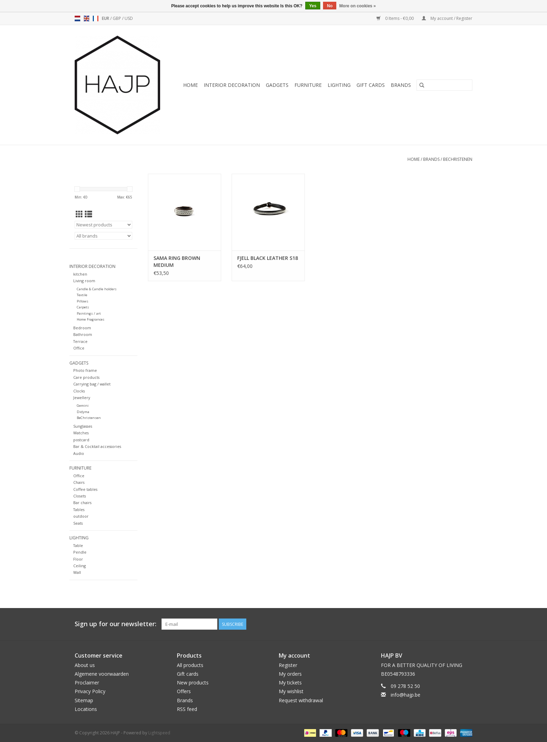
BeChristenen (457, 159)
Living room (84, 280)
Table (78, 545)
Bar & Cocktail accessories (97, 446)
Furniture (308, 85)
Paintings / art (89, 313)
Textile (82, 295)
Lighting (339, 85)
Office (78, 348)
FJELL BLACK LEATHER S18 (267, 258)
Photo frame (85, 370)
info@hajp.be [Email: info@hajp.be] (405, 694)
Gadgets (277, 85)
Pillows (82, 301)
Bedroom (82, 327)
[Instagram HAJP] (466, 624)
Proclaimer (87, 682)
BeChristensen (89, 417)
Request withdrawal (301, 700)
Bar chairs (82, 502)
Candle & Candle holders (97, 289)
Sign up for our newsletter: (115, 624)
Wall (77, 572)
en (86, 18)
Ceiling (79, 565)
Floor (78, 559)
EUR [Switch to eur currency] (106, 18)
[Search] (444, 85)
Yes (312, 5)
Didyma (83, 412)
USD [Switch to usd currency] (129, 18)
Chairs (78, 482)
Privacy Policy (90, 691)
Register (288, 665)
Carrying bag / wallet (92, 384)
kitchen (80, 274)
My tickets (290, 682)
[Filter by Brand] (103, 236)
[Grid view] (79, 214)
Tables (78, 509)
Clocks (79, 391)
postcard (81, 439)
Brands (401, 85)
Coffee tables (85, 489)
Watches (81, 432)
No (329, 5)
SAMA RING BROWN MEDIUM (176, 261)
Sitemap (84, 700)
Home (190, 85)
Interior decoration (232, 85)
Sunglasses (82, 426)
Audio (78, 453)
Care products (86, 377)
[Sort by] (103, 224)
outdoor (81, 516)
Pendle (80, 552)
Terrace (80, 341)
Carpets (83, 307)
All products (190, 665)
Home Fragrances (90, 319)
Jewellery (81, 397)
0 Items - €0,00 (395, 18)
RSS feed (187, 709)
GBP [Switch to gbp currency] (117, 18)
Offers (184, 691)
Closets (79, 496)
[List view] (88, 214)
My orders (290, 673)
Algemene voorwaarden (102, 673)
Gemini (83, 405)
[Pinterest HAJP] (454, 624)
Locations (86, 709)
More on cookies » (357, 5)
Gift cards (371, 85)
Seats (78, 523)
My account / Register (447, 18)
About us (85, 665)
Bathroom (82, 334)
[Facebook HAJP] (441, 624)
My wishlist (291, 691)
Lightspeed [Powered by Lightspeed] (159, 733)
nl (77, 18)
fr (95, 18)
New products (193, 682)
